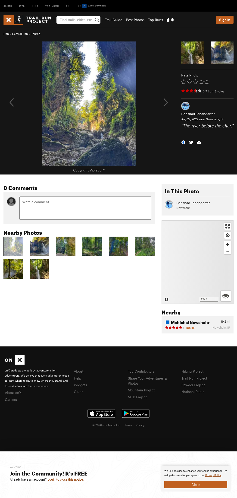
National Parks (192, 392)
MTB (22, 5)
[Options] (226, 296)
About (78, 371)
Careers (11, 399)
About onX (13, 392)
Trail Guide (113, 20)
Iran (6, 34)
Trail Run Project (194, 378)
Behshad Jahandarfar (198, 114)
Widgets (80, 385)
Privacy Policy (213, 475)
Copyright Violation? (89, 170)
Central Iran (20, 34)
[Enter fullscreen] (227, 226)
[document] (195, 478)
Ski (68, 5)
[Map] (197, 262)
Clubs (78, 392)
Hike (35, 5)
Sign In (224, 20)
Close (195, 484)
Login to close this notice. (65, 479)
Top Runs (155, 20)
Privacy (140, 425)
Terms (128, 425)
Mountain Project (141, 390)
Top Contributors (141, 371)
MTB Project (137, 397)
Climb (7, 5)
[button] (183, 142)
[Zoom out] (227, 251)
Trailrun (52, 5)
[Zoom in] (227, 244)
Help (77, 378)
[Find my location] (227, 235)
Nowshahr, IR (214, 119)
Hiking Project (192, 371)
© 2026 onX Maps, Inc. (106, 425)
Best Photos (135, 20)
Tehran (35, 34)
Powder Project (193, 385)
